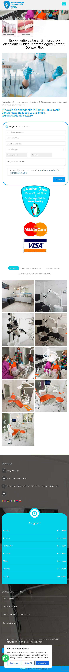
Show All (14, 268)
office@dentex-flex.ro (17, 478)
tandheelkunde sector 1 (31, 268)
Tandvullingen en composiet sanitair (34, 273)
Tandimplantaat (52, 268)
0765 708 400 (13, 471)
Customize (14, 663)
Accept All (42, 663)
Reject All (28, 663)
